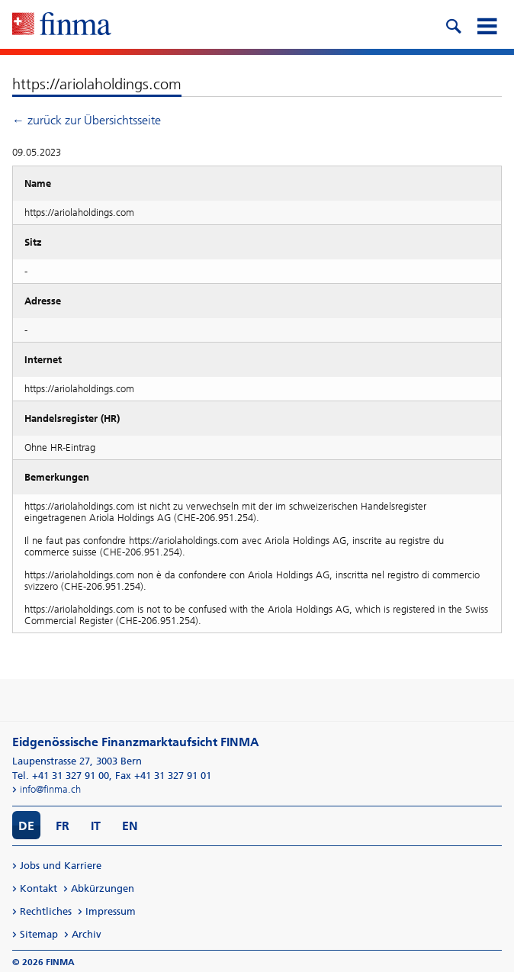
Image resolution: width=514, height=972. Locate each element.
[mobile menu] (486, 24)
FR (62, 826)
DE (26, 826)
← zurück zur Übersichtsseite (86, 120)
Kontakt (38, 888)
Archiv (86, 934)
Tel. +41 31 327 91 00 (60, 775)
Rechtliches (46, 911)
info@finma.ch (50, 789)
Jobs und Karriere (60, 865)
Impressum (110, 911)
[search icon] (453, 24)
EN (130, 826)
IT (96, 826)
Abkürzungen (102, 888)
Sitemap (39, 934)
